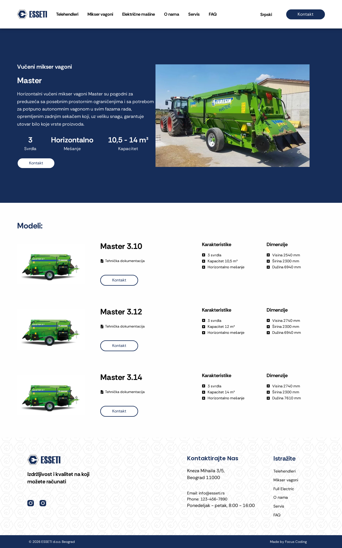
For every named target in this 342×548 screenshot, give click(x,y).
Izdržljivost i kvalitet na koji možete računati (60, 472)
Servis (194, 14)
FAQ (213, 14)
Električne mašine (138, 14)
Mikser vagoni (100, 14)
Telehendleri (67, 14)
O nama (171, 14)
